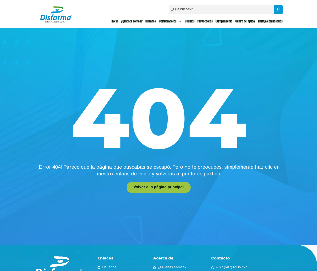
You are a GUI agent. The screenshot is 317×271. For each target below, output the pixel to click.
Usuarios (150, 21)
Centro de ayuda (245, 21)
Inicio (114, 21)
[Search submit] (278, 9)
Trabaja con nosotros (270, 21)
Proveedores (205, 21)
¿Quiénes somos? (131, 21)
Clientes (189, 21)
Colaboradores (170, 21)
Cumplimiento (223, 21)
